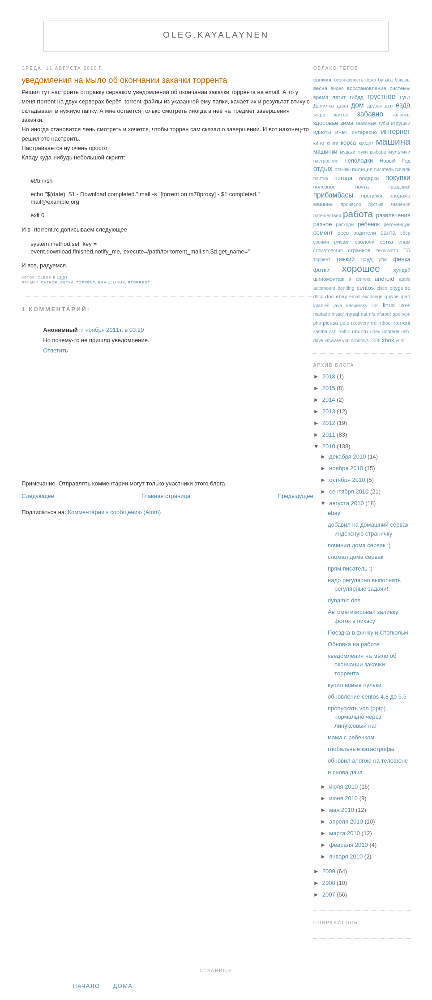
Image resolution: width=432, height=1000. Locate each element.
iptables (321, 305)
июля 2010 (344, 786)
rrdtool (384, 323)
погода (343, 178)
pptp (344, 323)
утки (383, 259)
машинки (325, 151)
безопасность (348, 79)
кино (319, 143)
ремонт (323, 232)
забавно (370, 114)
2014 (329, 399)
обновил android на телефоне (368, 760)
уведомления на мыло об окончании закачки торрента (124, 80)
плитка (320, 178)
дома (123, 986)
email (104, 282)
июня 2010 (344, 798)
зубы (383, 123)
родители (364, 233)
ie (396, 296)
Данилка (323, 105)
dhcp (318, 296)
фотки (321, 269)
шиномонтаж (328, 279)
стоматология (328, 250)
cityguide (400, 288)
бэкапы (403, 79)
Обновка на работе (354, 644)
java (338, 305)
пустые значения (389, 204)
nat (364, 314)
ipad (406, 296)
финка (401, 259)
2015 (329, 388)
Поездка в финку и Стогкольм (368, 632)
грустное (382, 96)
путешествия (327, 215)
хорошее (361, 268)
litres (405, 305)
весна (320, 88)
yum (400, 340)
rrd (373, 323)
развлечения (393, 215)
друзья (374, 105)
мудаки (347, 152)
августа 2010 (347, 503)
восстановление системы (379, 88)
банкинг (322, 79)
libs (375, 305)
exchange (372, 296)
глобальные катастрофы (361, 749)
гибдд (357, 97)
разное (49, 282)
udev (375, 331)
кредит (366, 143)
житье (341, 114)
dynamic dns (344, 600)
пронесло (351, 204)
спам (404, 242)
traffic (344, 331)
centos (365, 287)
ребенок (369, 224)
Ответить (55, 350)
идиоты (322, 132)
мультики (399, 152)
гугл (405, 97)
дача (342, 105)
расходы (345, 224)
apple (404, 279)
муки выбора (372, 152)
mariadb (321, 314)
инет (341, 132)
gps (389, 296)
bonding (346, 288)
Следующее (37, 496)
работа (358, 214)
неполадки (359, 160)
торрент (85, 282)
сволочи (365, 242)
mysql (352, 314)
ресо (343, 233)
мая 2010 (342, 810)
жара (319, 114)
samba (320, 331)
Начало (86, 986)
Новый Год (395, 160)
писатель (384, 169)
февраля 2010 (349, 844)
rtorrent (139, 282)
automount (324, 288)
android (384, 278)
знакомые (365, 123)
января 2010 (346, 856)
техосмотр (387, 250)
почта (361, 186)
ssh (332, 331)
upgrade (390, 331)
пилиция (362, 169)
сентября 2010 (349, 491)
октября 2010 (348, 479)
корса (348, 142)
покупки (398, 177)
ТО (407, 250)
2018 (329, 376)
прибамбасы (333, 195)
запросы (401, 114)
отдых (323, 168)
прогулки (371, 195)
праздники (399, 187)
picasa (330, 323)
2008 (329, 883)
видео (337, 88)
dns (329, 296)
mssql (338, 314)
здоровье (325, 123)
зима (346, 123)
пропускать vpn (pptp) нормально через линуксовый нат (356, 717)
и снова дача (345, 772)
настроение (325, 161)
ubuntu (360, 331)
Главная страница (165, 496)
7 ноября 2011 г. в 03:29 (112, 329)
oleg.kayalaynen (216, 34)
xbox (388, 340)
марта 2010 (345, 833)
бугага (385, 79)
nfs (372, 314)
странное (359, 250)
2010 (329, 446)
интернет (396, 131)
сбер (405, 233)
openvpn (402, 314)
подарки (369, 178)
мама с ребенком (351, 737)
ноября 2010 (346, 468)
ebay (341, 296)
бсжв (370, 79)
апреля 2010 (346, 821)
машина (393, 141)
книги (332, 143)
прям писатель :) (350, 568)
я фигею (359, 279)
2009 (329, 871)
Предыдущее (295, 496)
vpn (346, 340)
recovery (360, 323)
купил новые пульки (354, 685)
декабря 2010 (348, 456)
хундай (402, 270)
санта (388, 232)
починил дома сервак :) (359, 545)
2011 (329, 434)
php (317, 323)
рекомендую (397, 224)
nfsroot (384, 314)
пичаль (403, 169)
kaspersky (357, 305)
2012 (329, 423)
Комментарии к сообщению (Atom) (114, 512)
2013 (329, 411)
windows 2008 (366, 340)
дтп (389, 105)
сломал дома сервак (355, 557)
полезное (324, 186)
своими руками (331, 242)
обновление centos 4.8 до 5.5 (367, 696)
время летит (329, 97)
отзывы (342, 169)
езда (403, 105)
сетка (67, 282)
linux (119, 282)
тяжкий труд (354, 259)
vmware (333, 340)
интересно (364, 132)
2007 (329, 894)
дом (357, 105)
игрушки (401, 123)
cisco (381, 288)
